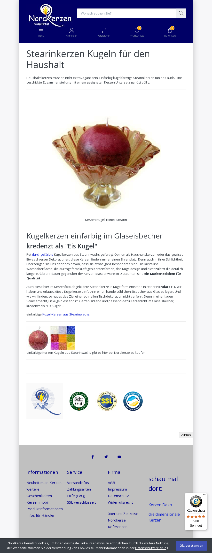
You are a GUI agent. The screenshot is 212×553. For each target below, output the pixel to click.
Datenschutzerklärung (151, 548)
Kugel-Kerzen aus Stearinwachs (65, 314)
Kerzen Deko (160, 504)
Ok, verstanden (191, 545)
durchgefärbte (42, 254)
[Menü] (204, 496)
